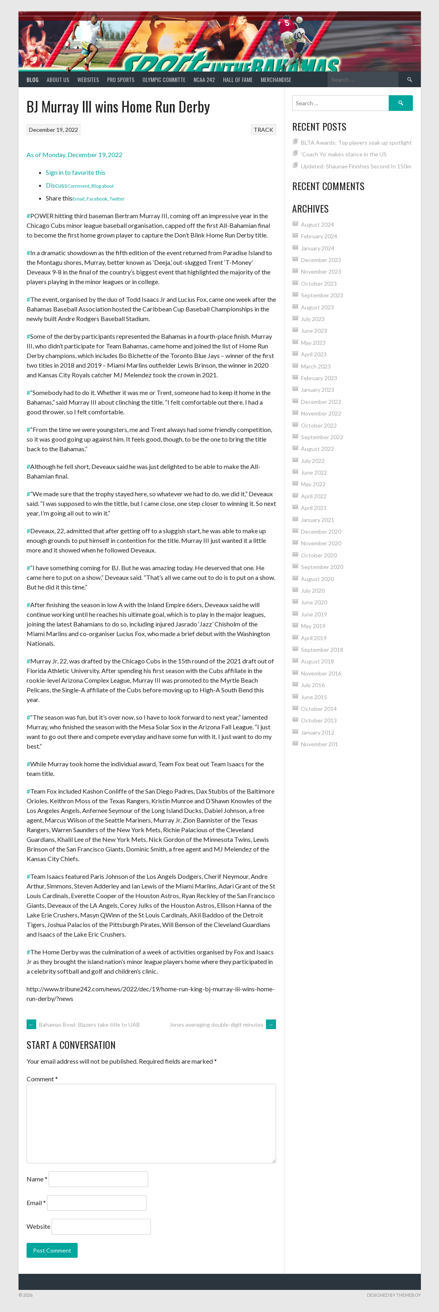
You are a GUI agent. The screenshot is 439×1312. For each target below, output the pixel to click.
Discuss (56, 185)
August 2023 (317, 307)
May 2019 (313, 625)
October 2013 (319, 720)
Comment (78, 186)
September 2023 (322, 295)
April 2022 (314, 496)
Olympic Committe (163, 79)
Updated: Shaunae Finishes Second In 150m (356, 166)
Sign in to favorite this (75, 172)
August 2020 (317, 578)
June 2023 (314, 330)
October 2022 (319, 425)
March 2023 (316, 366)
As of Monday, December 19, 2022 (74, 154)
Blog (33, 79)
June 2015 (314, 697)
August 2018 (317, 661)
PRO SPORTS (120, 79)
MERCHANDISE (276, 79)
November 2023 (321, 271)
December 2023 (321, 259)
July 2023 (313, 318)
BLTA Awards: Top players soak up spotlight (356, 142)
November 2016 (321, 673)
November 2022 (321, 413)
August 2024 (317, 224)
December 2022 (321, 401)
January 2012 (317, 732)
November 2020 (321, 543)
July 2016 (313, 685)
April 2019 (314, 638)
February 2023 (319, 378)
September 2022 (322, 437)
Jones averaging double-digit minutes (222, 1024)
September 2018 (322, 649)
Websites (88, 79)
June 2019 (314, 614)
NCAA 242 (204, 79)
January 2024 (317, 248)
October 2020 (319, 555)
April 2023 (314, 354)
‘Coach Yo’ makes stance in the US (344, 154)
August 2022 (317, 448)
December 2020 (321, 531)
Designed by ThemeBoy (394, 1295)
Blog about (102, 186)
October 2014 (319, 708)
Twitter (117, 199)
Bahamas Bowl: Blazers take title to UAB (83, 1024)
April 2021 (314, 507)
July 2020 (313, 590)
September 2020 (322, 566)
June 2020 (314, 602)
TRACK (263, 129)
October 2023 (319, 283)
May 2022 (313, 484)
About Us (58, 79)
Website (38, 1226)
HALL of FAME (238, 79)
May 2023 (313, 342)
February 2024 (319, 236)
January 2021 (317, 519)
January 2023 (317, 389)
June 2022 (314, 472)
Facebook (97, 199)
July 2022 (313, 460)
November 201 (319, 744)
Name (37, 1179)
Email (78, 199)
